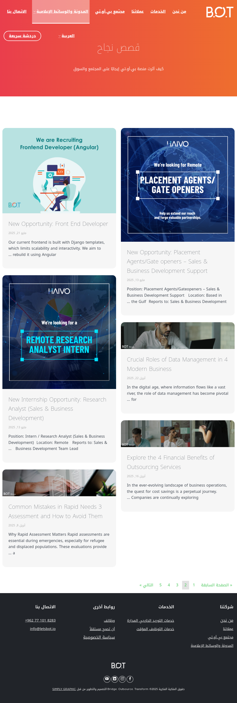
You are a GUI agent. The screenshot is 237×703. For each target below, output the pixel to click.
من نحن (226, 620)
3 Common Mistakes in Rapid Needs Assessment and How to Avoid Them (55, 511)
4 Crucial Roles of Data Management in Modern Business (177, 364)
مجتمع (220, 637)
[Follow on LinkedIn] (114, 679)
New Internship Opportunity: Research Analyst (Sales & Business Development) (57, 409)
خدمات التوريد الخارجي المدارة (150, 620)
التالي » (146, 585)
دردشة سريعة (22, 35)
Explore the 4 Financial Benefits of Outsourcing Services (170, 462)
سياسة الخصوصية (99, 637)
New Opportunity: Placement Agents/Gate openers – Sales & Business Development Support (167, 261)
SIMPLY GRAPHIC (64, 689)
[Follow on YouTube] (107, 679)
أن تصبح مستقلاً (102, 629)
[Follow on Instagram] (122, 679)
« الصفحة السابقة (216, 585)
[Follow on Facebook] (129, 679)
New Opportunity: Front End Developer (58, 223)
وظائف (109, 620)
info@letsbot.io (43, 628)
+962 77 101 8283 (40, 620)
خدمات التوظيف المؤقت (155, 629)
